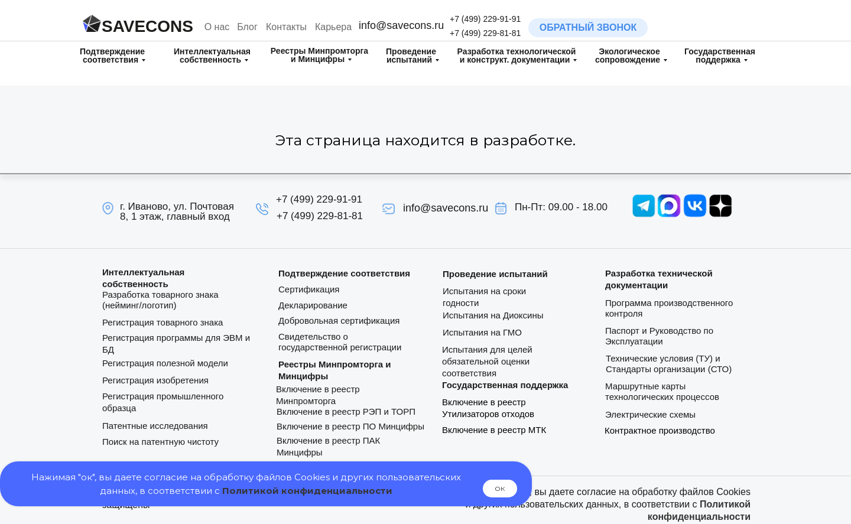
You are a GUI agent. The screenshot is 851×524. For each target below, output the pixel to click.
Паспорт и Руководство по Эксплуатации (659, 336)
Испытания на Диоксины (493, 315)
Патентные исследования (155, 426)
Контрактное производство (660, 430)
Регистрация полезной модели (165, 363)
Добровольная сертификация (338, 320)
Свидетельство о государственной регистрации (339, 341)
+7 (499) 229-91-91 (485, 19)
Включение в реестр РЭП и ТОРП (346, 411)
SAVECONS (147, 26)
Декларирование (312, 305)
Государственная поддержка (719, 55)
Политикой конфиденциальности (307, 490)
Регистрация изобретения (155, 380)
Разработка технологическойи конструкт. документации (516, 55)
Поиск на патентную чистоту (160, 442)
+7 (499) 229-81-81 (485, 33)
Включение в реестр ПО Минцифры (350, 426)
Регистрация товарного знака (162, 322)
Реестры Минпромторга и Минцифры (319, 55)
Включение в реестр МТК (494, 430)
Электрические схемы (650, 414)
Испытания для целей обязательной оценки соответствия (487, 361)
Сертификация (308, 289)
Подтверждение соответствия (112, 55)
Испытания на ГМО (482, 332)
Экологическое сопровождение (627, 55)
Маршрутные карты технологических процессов (662, 391)
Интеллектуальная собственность (212, 55)
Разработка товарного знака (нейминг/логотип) (160, 299)
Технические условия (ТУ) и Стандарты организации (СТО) (669, 363)
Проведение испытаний (411, 55)
